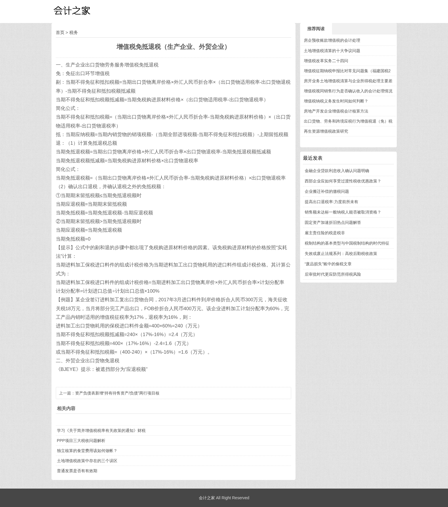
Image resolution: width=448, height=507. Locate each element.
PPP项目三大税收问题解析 (81, 440)
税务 (73, 32)
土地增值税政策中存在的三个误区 (87, 460)
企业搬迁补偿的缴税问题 (327, 191)
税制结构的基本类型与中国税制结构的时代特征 (347, 243)
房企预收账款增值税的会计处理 (332, 40)
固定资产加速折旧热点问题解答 (333, 222)
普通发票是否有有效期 (77, 470)
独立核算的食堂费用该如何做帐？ (87, 450)
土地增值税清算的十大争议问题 (332, 50)
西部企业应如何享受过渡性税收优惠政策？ (343, 181)
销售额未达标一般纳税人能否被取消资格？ (343, 212)
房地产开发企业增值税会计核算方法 (336, 111)
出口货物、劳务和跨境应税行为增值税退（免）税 (348, 121)
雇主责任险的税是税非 (325, 232)
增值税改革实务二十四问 (326, 60)
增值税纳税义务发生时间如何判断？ (336, 101)
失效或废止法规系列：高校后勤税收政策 (341, 253)
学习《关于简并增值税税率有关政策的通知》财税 (101, 430)
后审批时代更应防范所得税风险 (333, 274)
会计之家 (207, 497)
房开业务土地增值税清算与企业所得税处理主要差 (348, 81)
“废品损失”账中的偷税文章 (328, 264)
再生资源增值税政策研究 (326, 131)
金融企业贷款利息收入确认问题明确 (337, 170)
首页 (60, 32)
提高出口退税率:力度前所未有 (331, 201)
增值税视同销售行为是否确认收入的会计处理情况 (348, 91)
